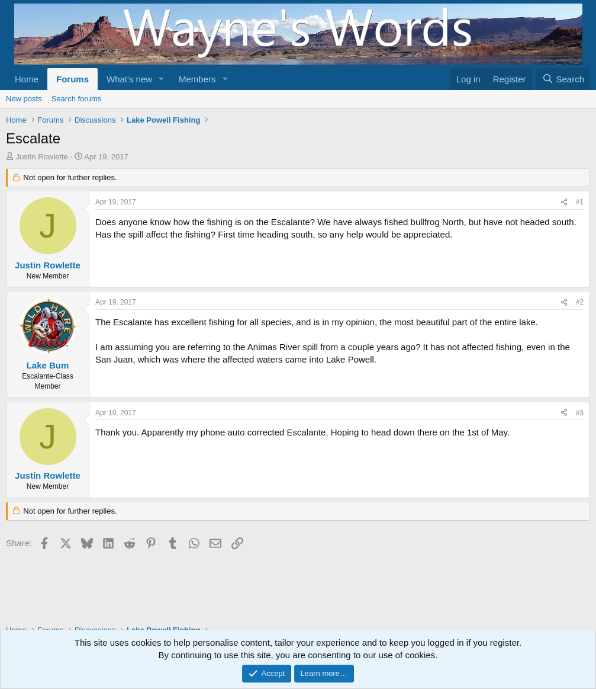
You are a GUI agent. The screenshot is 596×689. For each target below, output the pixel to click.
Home (26, 79)
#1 (580, 202)
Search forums (76, 98)
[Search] (563, 79)
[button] (161, 79)
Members (197, 79)
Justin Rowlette (42, 156)
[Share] (564, 202)
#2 (580, 302)
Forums (72, 79)
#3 (580, 413)
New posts (24, 98)
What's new (129, 79)
